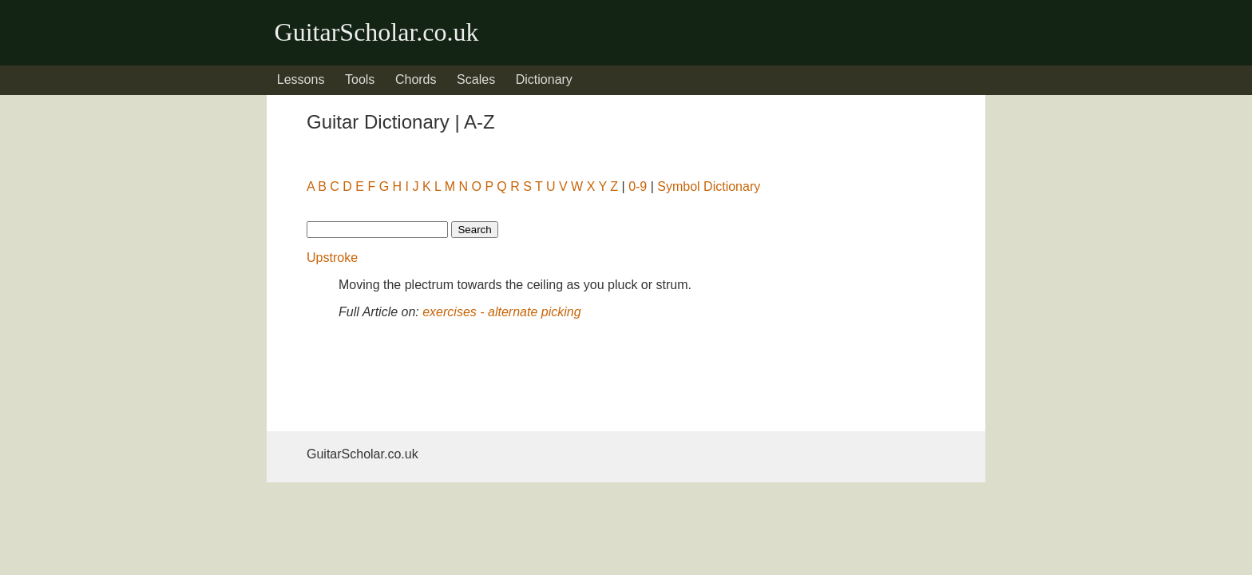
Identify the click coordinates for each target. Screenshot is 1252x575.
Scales (476, 79)
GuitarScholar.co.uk (377, 32)
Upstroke (332, 257)
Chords (416, 79)
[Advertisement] (434, 372)
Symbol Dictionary (708, 186)
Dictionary (544, 79)
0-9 (637, 186)
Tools (359, 79)
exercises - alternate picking (501, 312)
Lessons (301, 79)
